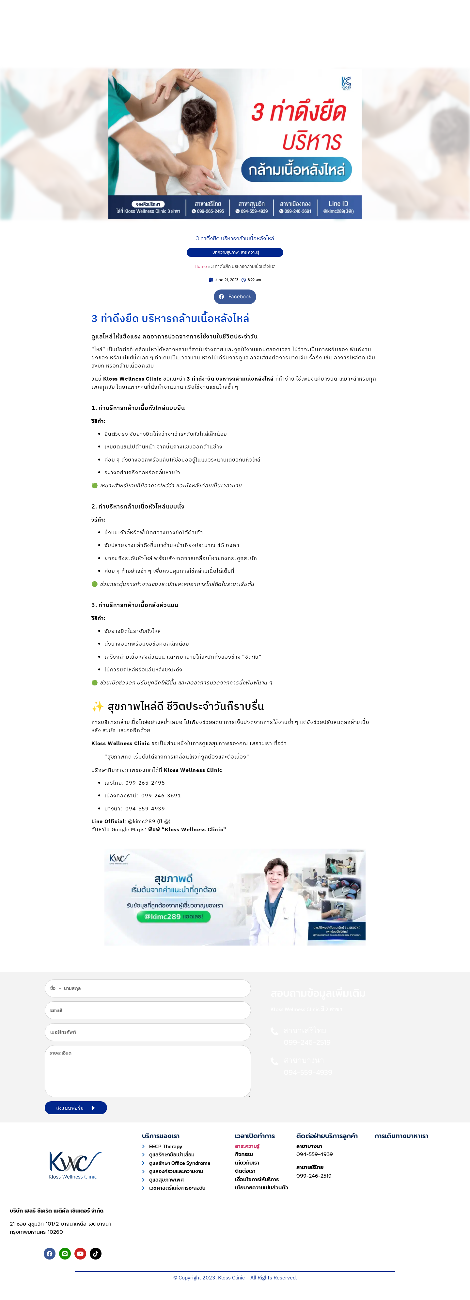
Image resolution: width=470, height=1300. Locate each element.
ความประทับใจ (229, 36)
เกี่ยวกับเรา (316, 36)
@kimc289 (141, 821)
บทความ (274, 36)
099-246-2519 (314, 1176)
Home (201, 266)
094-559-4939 (314, 1154)
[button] (235, 297)
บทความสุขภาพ (225, 252)
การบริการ (182, 36)
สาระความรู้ (250, 252)
